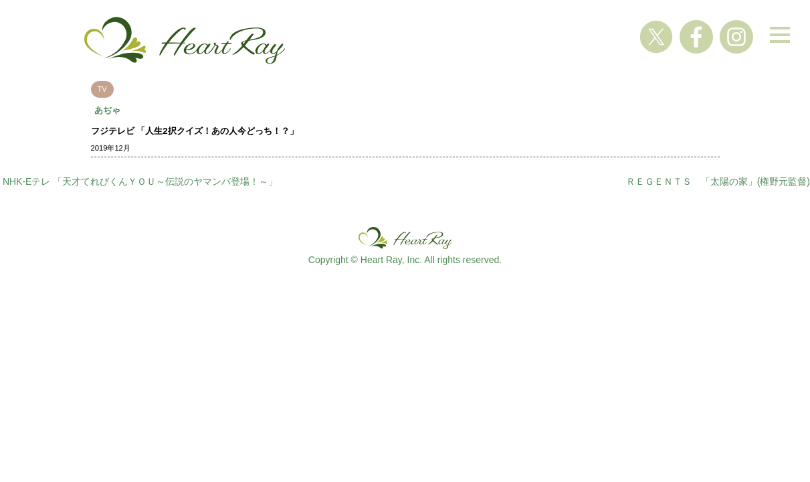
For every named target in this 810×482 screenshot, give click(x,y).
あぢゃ (107, 110)
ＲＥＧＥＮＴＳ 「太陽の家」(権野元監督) (718, 181)
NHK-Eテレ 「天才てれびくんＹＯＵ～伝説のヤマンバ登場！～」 (140, 181)
